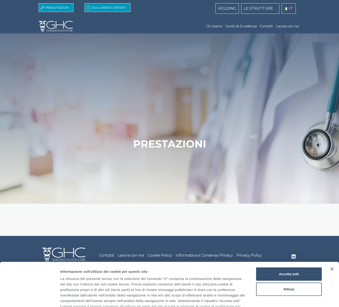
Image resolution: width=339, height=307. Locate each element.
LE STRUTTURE (258, 8)
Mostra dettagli (241, 298)
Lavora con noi (287, 26)
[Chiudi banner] (331, 231)
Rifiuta (289, 252)
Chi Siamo (214, 26)
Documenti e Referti (108, 7)
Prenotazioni (57, 7)
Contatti (266, 26)
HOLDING (227, 8)
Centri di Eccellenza (241, 26)
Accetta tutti (289, 237)
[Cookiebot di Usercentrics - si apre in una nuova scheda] (30, 298)
